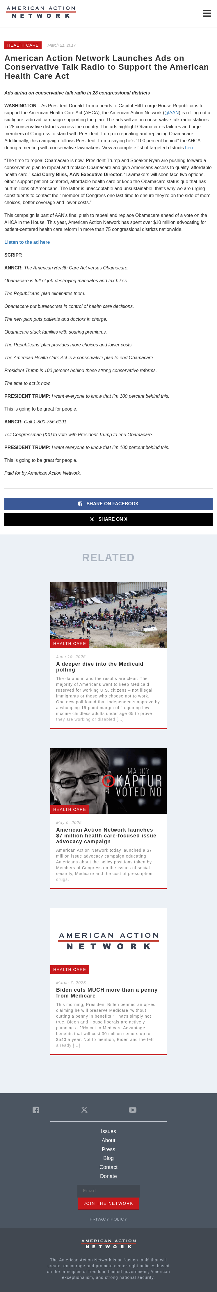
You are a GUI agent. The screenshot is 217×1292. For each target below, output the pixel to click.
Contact (108, 1167)
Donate (108, 1176)
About (108, 1140)
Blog (108, 1158)
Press (108, 1149)
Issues (108, 1131)
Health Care (23, 45)
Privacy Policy (108, 1219)
